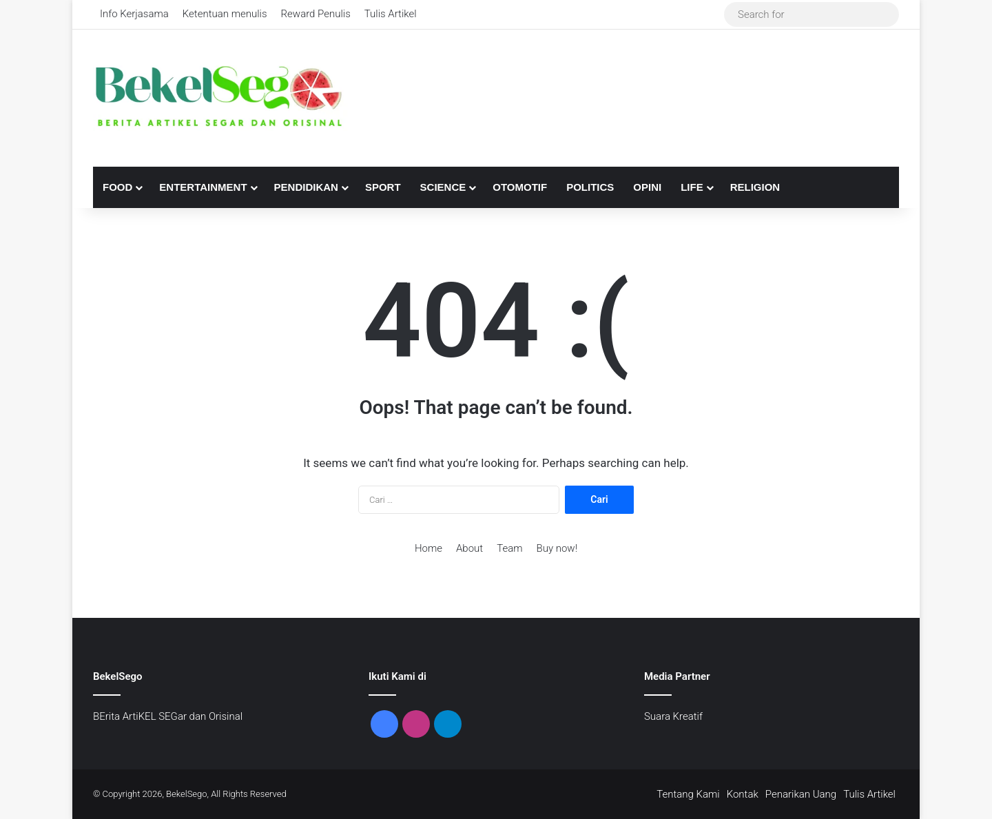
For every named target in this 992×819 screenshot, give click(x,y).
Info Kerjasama (134, 14)
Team (509, 548)
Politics (590, 187)
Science (443, 187)
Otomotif (520, 187)
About (469, 548)
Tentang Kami (688, 794)
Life (692, 187)
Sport (383, 187)
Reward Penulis (316, 14)
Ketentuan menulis (225, 14)
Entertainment (203, 187)
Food (117, 187)
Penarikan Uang (800, 794)
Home (428, 548)
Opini (647, 187)
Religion (755, 187)
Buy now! (556, 548)
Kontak (742, 794)
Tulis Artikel (390, 14)
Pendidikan (306, 187)
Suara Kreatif (673, 716)
